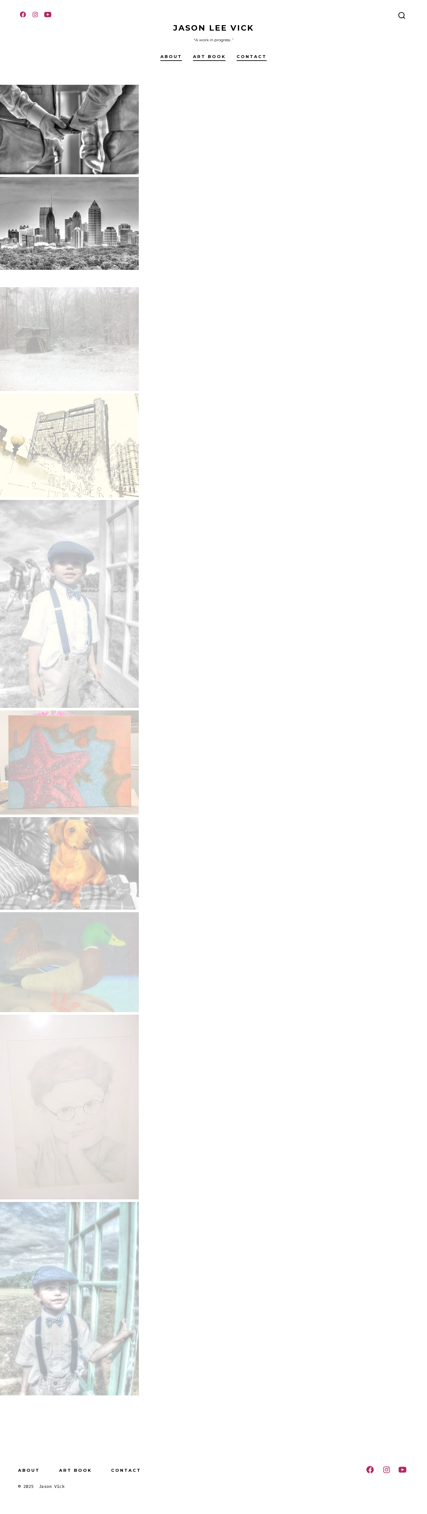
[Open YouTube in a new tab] (48, 14)
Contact (252, 56)
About (171, 56)
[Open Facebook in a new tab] (23, 14)
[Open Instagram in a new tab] (35, 14)
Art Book (209, 56)
